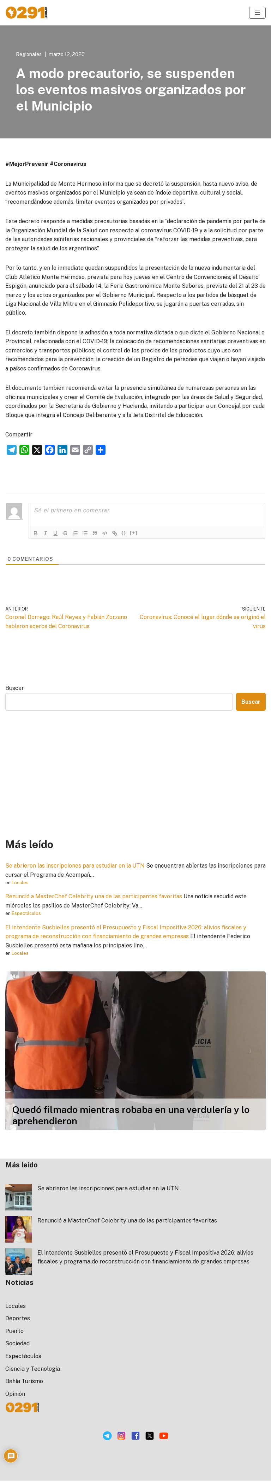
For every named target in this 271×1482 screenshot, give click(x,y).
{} (123, 533)
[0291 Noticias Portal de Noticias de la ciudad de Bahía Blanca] (26, 12)
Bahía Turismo (24, 1383)
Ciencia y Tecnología (32, 1370)
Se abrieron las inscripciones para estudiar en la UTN (76, 866)
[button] (21, 1052)
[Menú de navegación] (257, 13)
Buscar (14, 689)
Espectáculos (26, 914)
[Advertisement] (135, 775)
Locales (20, 884)
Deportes (17, 1320)
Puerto (14, 1332)
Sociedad (17, 1345)
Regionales (29, 54)
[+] (134, 533)
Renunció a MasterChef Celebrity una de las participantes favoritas (95, 897)
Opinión (15, 1395)
